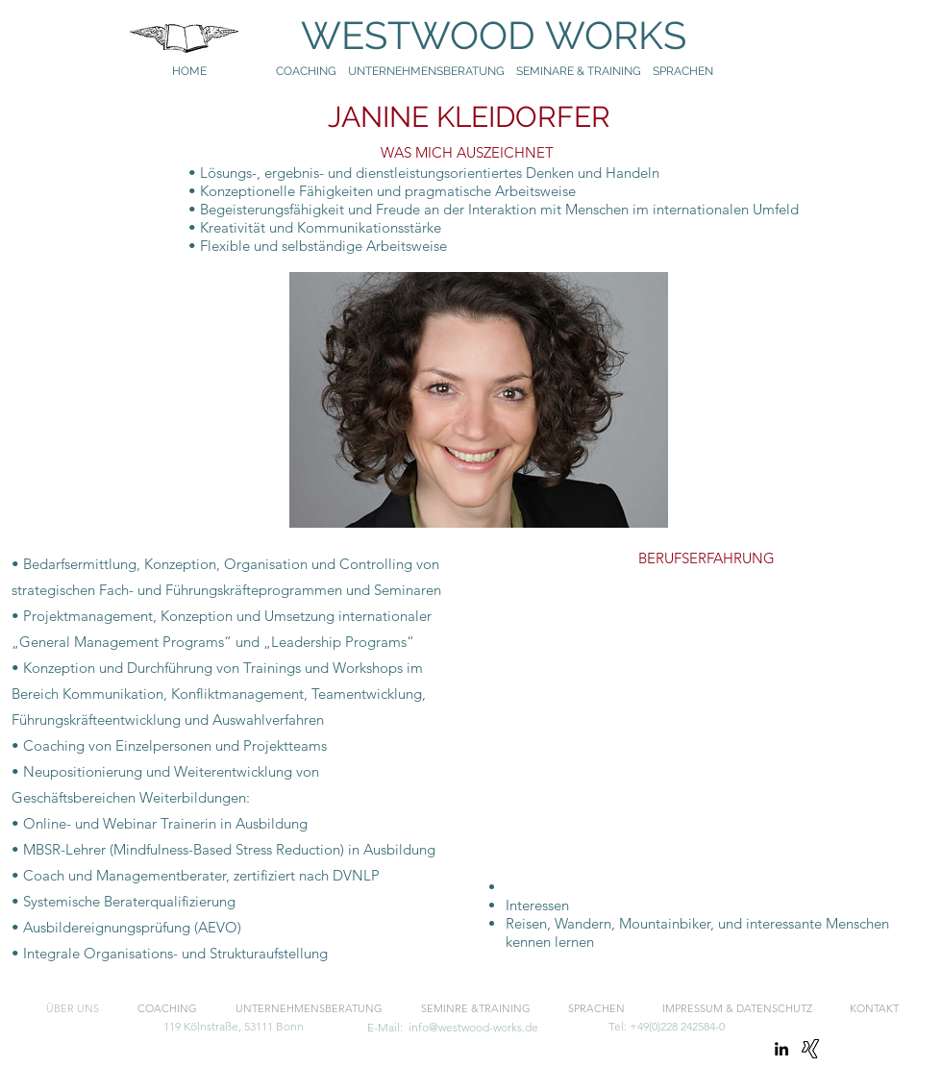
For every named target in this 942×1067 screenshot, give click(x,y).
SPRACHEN (684, 71)
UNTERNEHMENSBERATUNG (432, 71)
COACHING (306, 71)
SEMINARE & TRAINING (578, 71)
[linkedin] (781, 1048)
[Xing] (810, 1048)
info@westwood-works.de (473, 1027)
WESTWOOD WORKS (475, 35)
